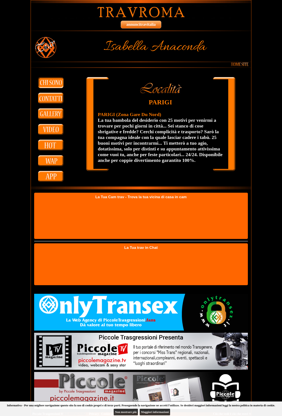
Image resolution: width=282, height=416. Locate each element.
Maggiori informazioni (155, 412)
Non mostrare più (126, 412)
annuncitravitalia (141, 24)
